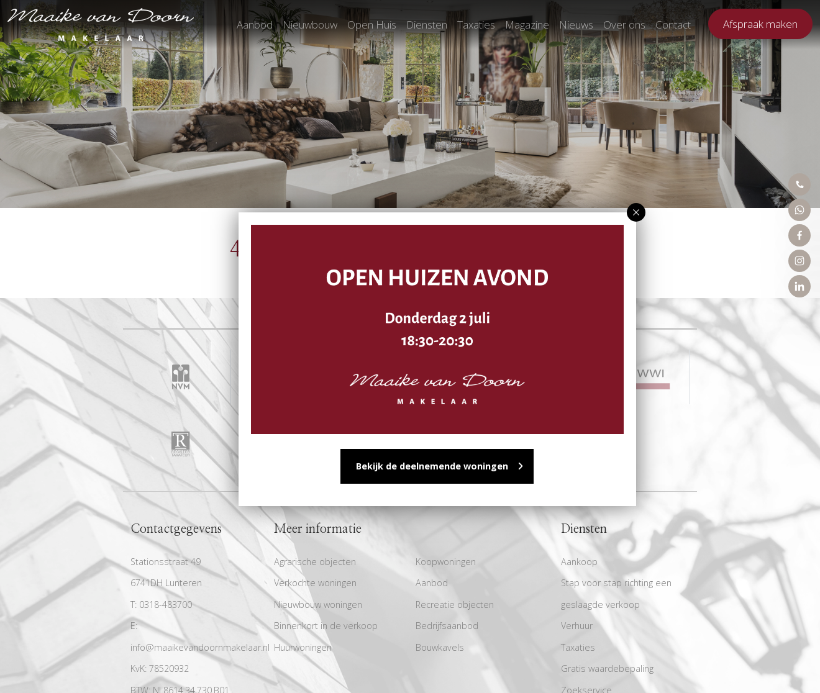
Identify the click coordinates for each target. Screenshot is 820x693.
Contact (673, 24)
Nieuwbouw (310, 24)
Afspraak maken (760, 24)
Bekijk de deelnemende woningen (432, 466)
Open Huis (371, 24)
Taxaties (476, 24)
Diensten (426, 24)
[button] (636, 212)
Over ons (624, 24)
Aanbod (255, 24)
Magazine (527, 24)
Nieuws (576, 24)
